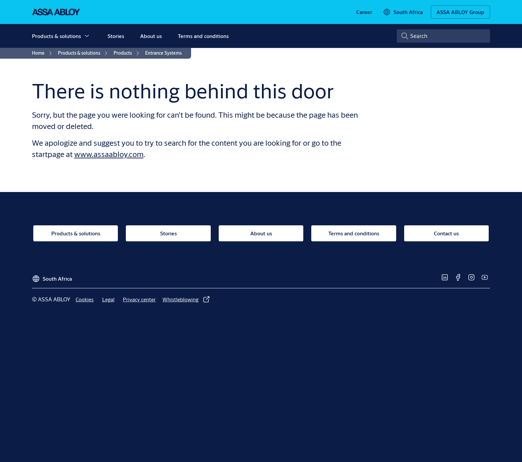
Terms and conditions (203, 35)
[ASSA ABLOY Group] (460, 12)
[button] (87, 36)
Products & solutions (56, 35)
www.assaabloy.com (108, 154)
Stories (116, 35)
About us (151, 35)
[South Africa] (403, 12)
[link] (364, 12)
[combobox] (443, 36)
